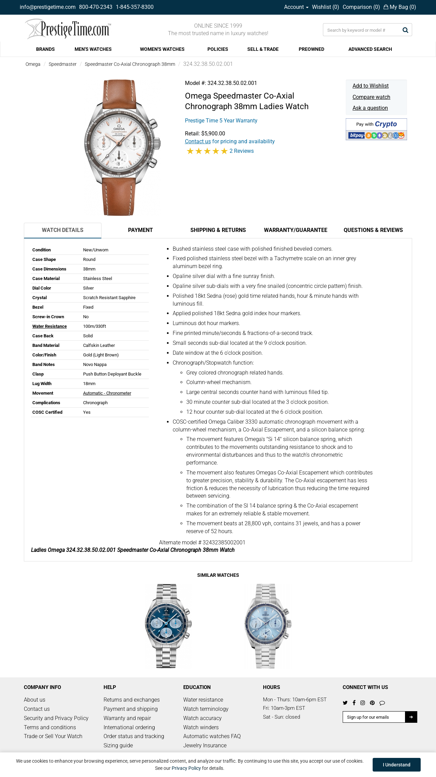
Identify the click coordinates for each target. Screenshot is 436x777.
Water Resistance (49, 326)
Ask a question (370, 108)
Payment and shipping (131, 709)
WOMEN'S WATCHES (162, 49)
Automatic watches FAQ (212, 736)
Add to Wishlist (371, 86)
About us (34, 700)
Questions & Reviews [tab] (373, 230)
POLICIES (217, 49)
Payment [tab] (140, 230)
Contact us (37, 709)
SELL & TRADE (263, 49)
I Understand (396, 764)
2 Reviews (242, 151)
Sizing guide (118, 745)
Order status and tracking (134, 736)
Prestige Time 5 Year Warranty (221, 120)
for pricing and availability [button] (230, 141)
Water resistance (203, 700)
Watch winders (201, 727)
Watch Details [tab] (62, 230)
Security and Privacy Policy (56, 718)
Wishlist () (325, 7)
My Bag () (400, 7)
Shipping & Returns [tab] (218, 230)
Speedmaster (63, 64)
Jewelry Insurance (205, 745)
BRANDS (45, 49)
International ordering (129, 727)
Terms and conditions (50, 727)
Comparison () (361, 7)
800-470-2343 (95, 7)
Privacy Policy (186, 768)
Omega (33, 64)
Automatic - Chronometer (107, 393)
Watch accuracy (202, 718)
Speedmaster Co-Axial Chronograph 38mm (130, 64)
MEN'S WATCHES (93, 49)
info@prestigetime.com (48, 7)
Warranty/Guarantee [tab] (295, 230)
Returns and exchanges (132, 700)
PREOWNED (311, 49)
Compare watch (371, 97)
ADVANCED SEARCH (370, 49)
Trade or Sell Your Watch (53, 736)
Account (296, 7)
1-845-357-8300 (135, 7)
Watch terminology (206, 709)
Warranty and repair (127, 718)
